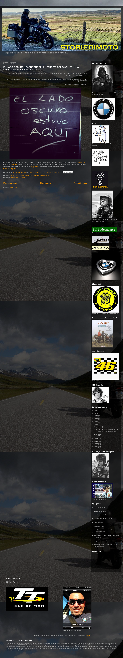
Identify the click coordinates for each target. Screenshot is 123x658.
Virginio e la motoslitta (101, 541)
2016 (96, 421)
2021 (96, 410)
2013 (96, 441)
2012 (96, 444)
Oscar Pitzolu (34, 175)
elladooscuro (14, 175)
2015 (96, 424)
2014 (96, 438)
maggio (98, 435)
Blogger (87, 635)
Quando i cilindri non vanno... (103, 518)
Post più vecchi (80, 183)
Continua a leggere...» (10, 169)
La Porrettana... (99, 522)
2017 (96, 419)
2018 (96, 416)
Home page (45, 183)
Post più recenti (10, 183)
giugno (98, 427)
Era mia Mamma (99, 507)
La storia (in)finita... (100, 511)
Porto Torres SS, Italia (18, 177)
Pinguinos (34, 167)
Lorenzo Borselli (24, 175)
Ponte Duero (82, 162)
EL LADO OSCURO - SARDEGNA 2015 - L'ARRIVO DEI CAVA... (107, 430)
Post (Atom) (14, 187)
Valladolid (14, 164)
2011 (96, 447)
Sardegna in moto (45, 175)
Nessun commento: (53, 172)
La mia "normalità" (100, 515)
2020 (96, 413)
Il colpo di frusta (99, 526)
